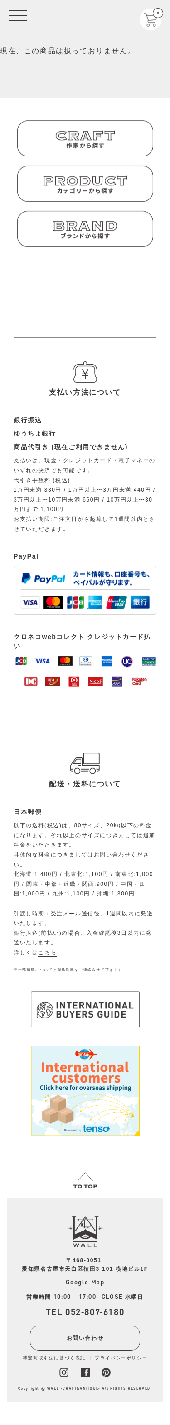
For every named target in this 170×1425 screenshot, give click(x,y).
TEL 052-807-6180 (85, 1312)
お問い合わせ (85, 1338)
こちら (47, 952)
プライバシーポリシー (121, 1357)
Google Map (85, 1282)
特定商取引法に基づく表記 (54, 1357)
